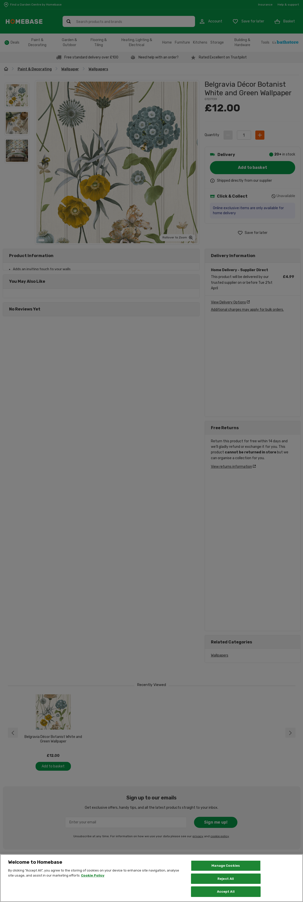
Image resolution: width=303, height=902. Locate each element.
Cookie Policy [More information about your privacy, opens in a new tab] (92, 875)
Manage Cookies (225, 865)
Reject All (225, 879)
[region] (151, 878)
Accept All (226, 891)
